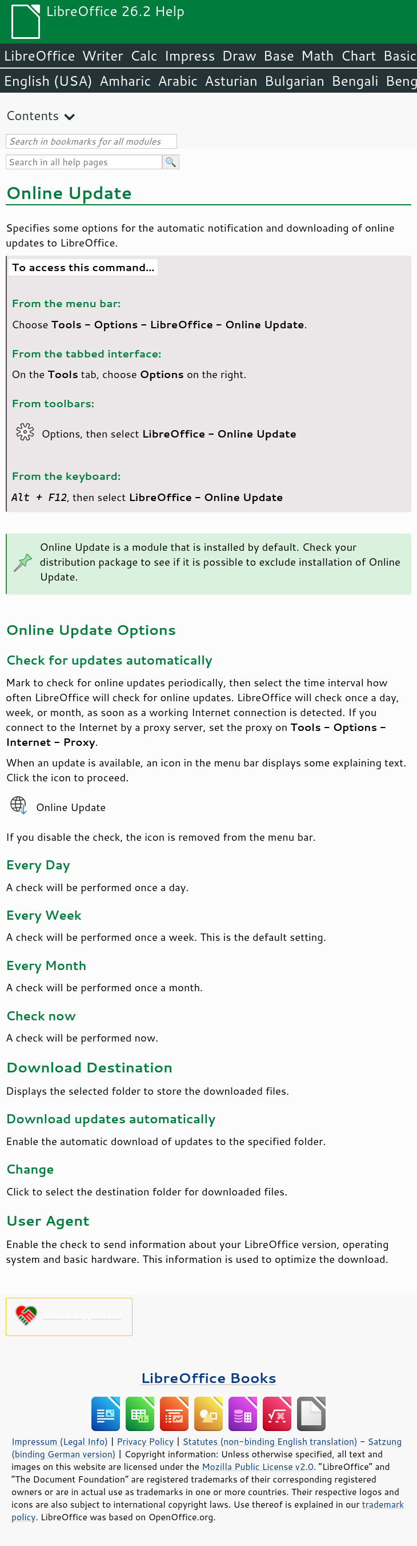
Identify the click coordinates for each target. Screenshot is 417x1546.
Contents (32, 115)
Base (278, 55)
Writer (102, 55)
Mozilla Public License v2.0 (258, 1466)
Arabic (178, 80)
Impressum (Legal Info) (59, 1441)
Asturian (231, 80)
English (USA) (48, 80)
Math (317, 55)
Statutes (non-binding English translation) (269, 1441)
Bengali (354, 80)
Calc (144, 55)
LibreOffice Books (208, 1378)
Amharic (125, 80)
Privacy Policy (145, 1441)
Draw (239, 55)
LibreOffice (39, 55)
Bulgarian (294, 80)
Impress (190, 55)
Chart (358, 55)
